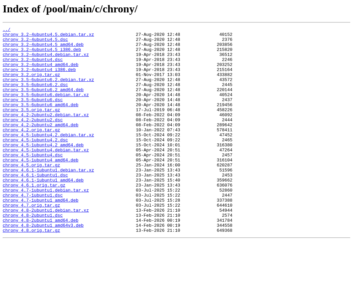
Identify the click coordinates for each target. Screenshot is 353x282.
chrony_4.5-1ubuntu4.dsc (33, 181)
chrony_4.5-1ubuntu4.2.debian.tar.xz (48, 157)
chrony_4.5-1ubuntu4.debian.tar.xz (46, 175)
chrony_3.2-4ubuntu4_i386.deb (39, 78)
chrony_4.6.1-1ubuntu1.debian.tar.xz (48, 199)
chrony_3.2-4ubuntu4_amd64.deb (40, 72)
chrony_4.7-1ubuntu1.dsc (33, 229)
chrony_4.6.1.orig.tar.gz (34, 217)
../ (6, 30)
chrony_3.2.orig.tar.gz (31, 84)
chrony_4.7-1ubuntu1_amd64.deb (40, 235)
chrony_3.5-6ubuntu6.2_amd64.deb (43, 102)
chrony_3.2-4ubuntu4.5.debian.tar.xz (48, 36)
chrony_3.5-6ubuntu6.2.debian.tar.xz (48, 90)
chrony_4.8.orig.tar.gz (31, 271)
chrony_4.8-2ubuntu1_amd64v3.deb (43, 265)
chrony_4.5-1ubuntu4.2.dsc (35, 163)
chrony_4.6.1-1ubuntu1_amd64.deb (43, 211)
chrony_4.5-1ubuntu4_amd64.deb (40, 187)
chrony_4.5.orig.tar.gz (31, 193)
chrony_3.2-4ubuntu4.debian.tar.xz (46, 60)
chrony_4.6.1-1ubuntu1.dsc (35, 205)
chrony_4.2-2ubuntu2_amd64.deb (40, 145)
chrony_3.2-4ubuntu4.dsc (33, 66)
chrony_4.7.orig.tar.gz (31, 241)
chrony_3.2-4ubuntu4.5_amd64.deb (43, 48)
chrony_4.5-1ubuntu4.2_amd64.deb (43, 169)
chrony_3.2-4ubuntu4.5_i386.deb (42, 54)
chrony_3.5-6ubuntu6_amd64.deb (40, 121)
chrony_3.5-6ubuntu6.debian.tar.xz (46, 108)
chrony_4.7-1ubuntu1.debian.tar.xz (46, 223)
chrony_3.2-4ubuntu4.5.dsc (35, 42)
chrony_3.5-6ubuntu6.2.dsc (35, 96)
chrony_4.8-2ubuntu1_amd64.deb (40, 259)
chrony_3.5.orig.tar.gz (31, 127)
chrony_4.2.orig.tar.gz (31, 151)
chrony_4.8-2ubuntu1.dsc (33, 253)
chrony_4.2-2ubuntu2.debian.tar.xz (46, 133)
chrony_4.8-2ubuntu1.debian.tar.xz (46, 247)
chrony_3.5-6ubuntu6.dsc (33, 115)
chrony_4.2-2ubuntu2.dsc (33, 139)
